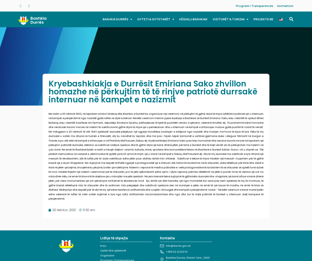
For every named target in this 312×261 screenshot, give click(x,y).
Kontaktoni (285, 6)
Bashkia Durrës (38, 20)
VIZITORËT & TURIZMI (230, 19)
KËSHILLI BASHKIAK (193, 19)
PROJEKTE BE (263, 19)
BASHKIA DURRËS (117, 19)
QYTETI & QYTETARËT (155, 19)
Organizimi (107, 255)
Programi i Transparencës (254, 6)
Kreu (103, 246)
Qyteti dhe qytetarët (113, 250)
